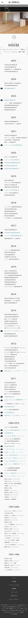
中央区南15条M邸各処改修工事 (12, 162)
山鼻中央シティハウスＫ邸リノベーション (15, 415)
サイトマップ (14, 592)
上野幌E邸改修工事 (9, 396)
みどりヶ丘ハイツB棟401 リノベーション (15, 458)
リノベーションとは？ (14, 585)
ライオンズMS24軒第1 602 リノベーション (15, 455)
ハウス (6, 5)
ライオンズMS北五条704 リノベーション (15, 461)
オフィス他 (7, 10)
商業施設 (6, 8)
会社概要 (14, 581)
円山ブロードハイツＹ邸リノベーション (14, 331)
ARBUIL (15, 614)
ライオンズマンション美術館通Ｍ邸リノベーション (15, 400)
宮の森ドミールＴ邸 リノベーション (13, 452)
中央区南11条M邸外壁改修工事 (12, 232)
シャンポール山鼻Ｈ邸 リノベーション (14, 436)
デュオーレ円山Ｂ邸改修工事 (11, 190)
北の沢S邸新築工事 (9, 412)
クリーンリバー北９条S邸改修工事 (13, 145)
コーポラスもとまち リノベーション (13, 449)
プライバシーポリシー (14, 599)
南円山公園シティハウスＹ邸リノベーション (15, 370)
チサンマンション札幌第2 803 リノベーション (15, 464)
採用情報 (14, 588)
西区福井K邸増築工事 (9, 100)
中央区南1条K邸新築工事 (10, 165)
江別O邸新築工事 (8, 433)
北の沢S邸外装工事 (9, 406)
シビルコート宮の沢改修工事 (11, 159)
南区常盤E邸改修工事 (9, 88)
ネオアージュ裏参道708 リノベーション (14, 473)
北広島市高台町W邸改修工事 (11, 168)
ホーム (14, 577)
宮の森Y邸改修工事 (9, 446)
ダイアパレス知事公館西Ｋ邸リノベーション (15, 430)
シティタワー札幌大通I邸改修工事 (13, 235)
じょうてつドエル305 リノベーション (14, 476)
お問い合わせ (14, 595)
